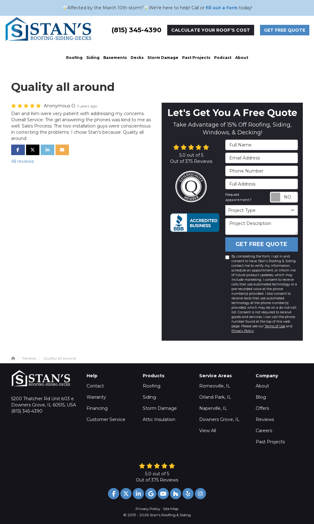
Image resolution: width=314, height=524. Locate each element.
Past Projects (270, 442)
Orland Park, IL (215, 397)
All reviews (22, 161)
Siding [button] (93, 57)
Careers (264, 430)
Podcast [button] (222, 57)
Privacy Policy (242, 331)
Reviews (265, 419)
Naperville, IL (213, 408)
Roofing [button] (74, 57)
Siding (149, 397)
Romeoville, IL (214, 386)
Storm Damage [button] (162, 57)
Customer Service (106, 419)
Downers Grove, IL (219, 419)
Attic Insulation (159, 419)
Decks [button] (137, 57)
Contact (95, 386)
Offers (262, 408)
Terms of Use (275, 326)
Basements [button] (115, 57)
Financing (97, 408)
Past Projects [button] (196, 57)
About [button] (241, 57)
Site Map (170, 508)
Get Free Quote (284, 30)
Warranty (96, 397)
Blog (261, 397)
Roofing (151, 386)
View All (207, 430)
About (262, 386)
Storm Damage (160, 408)
